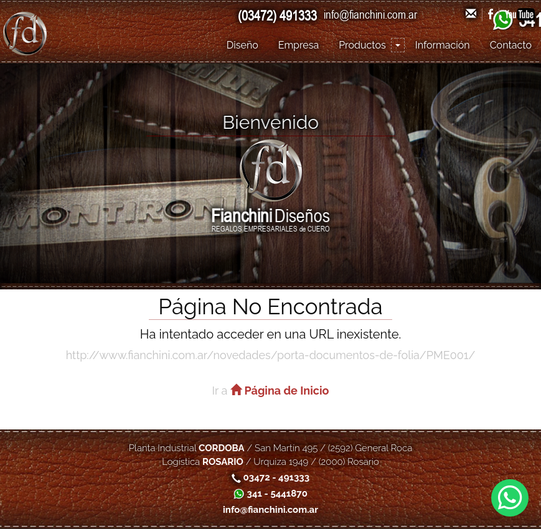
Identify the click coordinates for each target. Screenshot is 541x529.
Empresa (298, 45)
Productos (362, 45)
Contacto (511, 45)
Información (442, 45)
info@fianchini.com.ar (370, 14)
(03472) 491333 (277, 15)
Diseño (242, 45)
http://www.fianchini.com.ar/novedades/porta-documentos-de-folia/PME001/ (271, 355)
